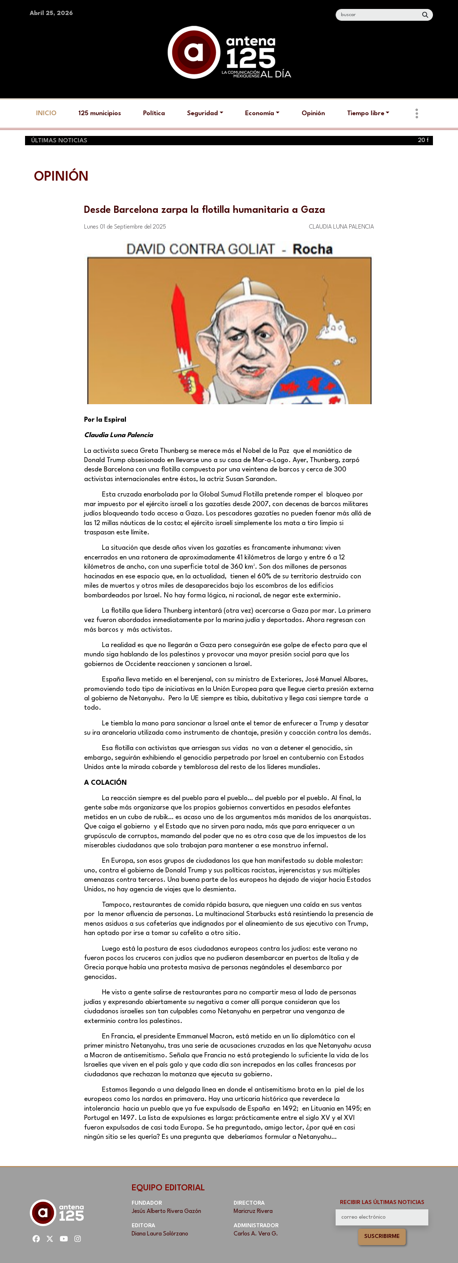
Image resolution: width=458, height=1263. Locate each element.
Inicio (46, 113)
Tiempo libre (365, 113)
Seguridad (202, 113)
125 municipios (99, 113)
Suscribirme (382, 1236)
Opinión (313, 113)
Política (154, 113)
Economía (259, 113)
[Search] (377, 15)
